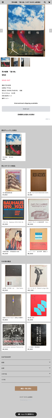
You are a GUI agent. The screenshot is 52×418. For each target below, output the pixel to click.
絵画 (2, 368)
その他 (3, 379)
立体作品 (4, 374)
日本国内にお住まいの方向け (26, 114)
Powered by (26, 400)
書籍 (2, 362)
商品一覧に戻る (26, 389)
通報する (48, 119)
